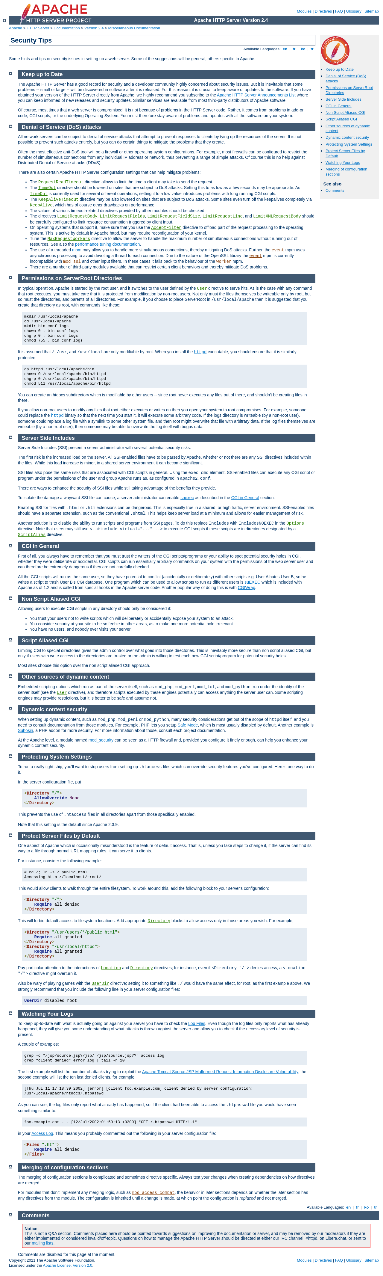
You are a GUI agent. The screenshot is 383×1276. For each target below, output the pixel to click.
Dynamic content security (347, 137)
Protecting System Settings (349, 144)
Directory (159, 921)
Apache (15, 28)
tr (312, 49)
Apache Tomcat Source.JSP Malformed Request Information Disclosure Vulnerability (220, 1071)
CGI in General (339, 106)
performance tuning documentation (107, 244)
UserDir (100, 983)
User (202, 288)
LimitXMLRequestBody (277, 216)
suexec (187, 497)
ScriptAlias (31, 534)
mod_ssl (72, 261)
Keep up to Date (340, 69)
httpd (200, 352)
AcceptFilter (166, 227)
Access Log (42, 1133)
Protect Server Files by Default (61, 836)
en (285, 49)
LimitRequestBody (77, 216)
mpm (76, 249)
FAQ (339, 11)
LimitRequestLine (222, 216)
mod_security (101, 740)
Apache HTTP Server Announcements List (256, 95)
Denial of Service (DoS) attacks (61, 127)
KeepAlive (41, 205)
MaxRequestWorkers (69, 238)
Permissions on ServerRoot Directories (72, 278)
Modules (304, 11)
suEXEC (252, 582)
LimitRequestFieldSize (173, 216)
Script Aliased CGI (341, 119)
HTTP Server (38, 28)
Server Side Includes (343, 99)
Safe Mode (188, 725)
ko (303, 49)
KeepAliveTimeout (58, 199)
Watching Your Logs (343, 162)
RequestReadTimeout (60, 182)
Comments (335, 190)
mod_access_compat (153, 1192)
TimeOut (47, 187)
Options (295, 523)
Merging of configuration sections (65, 1168)
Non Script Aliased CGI (345, 112)
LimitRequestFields (122, 216)
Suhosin (25, 730)
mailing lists (42, 1243)
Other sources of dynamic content (65, 677)
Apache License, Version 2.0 (67, 1265)
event (278, 250)
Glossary (353, 11)
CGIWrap (246, 587)
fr (294, 49)
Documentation (67, 28)
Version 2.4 (94, 28)
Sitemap (371, 11)
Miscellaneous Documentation (134, 28)
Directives (323, 11)
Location (111, 968)
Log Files (196, 1023)
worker (223, 261)
